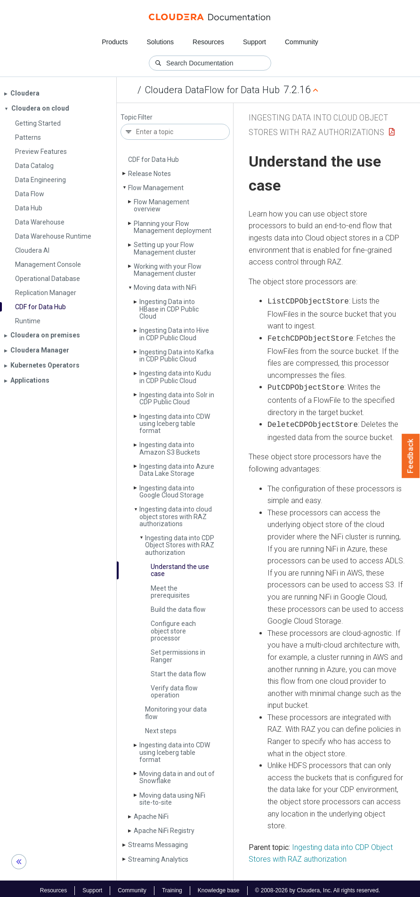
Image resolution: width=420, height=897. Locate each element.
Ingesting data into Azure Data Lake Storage (176, 470)
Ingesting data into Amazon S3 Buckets (169, 448)
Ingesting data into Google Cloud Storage (171, 491)
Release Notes (149, 173)
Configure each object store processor (173, 631)
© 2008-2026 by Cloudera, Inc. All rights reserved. (317, 886)
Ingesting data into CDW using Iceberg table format (174, 424)
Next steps (161, 731)
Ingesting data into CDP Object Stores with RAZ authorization (179, 545)
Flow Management (156, 188)
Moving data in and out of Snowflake (177, 777)
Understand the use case (180, 570)
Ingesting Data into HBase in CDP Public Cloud (169, 309)
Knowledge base (219, 886)
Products (115, 42)
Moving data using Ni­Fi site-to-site (172, 799)
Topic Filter (137, 117)
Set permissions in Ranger (178, 656)
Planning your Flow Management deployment (172, 227)
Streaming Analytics (158, 859)
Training (172, 886)
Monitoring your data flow (176, 712)
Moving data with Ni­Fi (165, 287)
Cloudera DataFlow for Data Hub (212, 90)
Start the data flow (178, 674)
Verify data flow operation (174, 691)
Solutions (160, 42)
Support (254, 42)
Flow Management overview (161, 205)
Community (301, 42)
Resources (208, 42)
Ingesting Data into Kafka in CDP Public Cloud (176, 355)
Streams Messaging (158, 845)
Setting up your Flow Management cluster (165, 248)
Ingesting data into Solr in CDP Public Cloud (176, 398)
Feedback (410, 456)
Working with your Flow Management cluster (168, 270)
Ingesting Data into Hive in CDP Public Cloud (174, 334)
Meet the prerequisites (170, 592)
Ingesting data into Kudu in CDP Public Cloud (175, 376)
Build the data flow (178, 609)
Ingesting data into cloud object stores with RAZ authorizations (175, 516)
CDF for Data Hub (153, 159)
